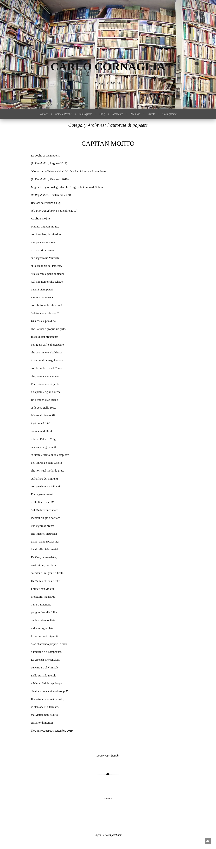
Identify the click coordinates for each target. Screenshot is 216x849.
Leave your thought (108, 755)
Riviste (151, 113)
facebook (116, 834)
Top (208, 841)
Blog (102, 113)
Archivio (135, 113)
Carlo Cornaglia (108, 66)
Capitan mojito (108, 143)
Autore (44, 113)
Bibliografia (85, 113)
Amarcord (117, 113)
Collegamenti (169, 113)
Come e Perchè (63, 113)
